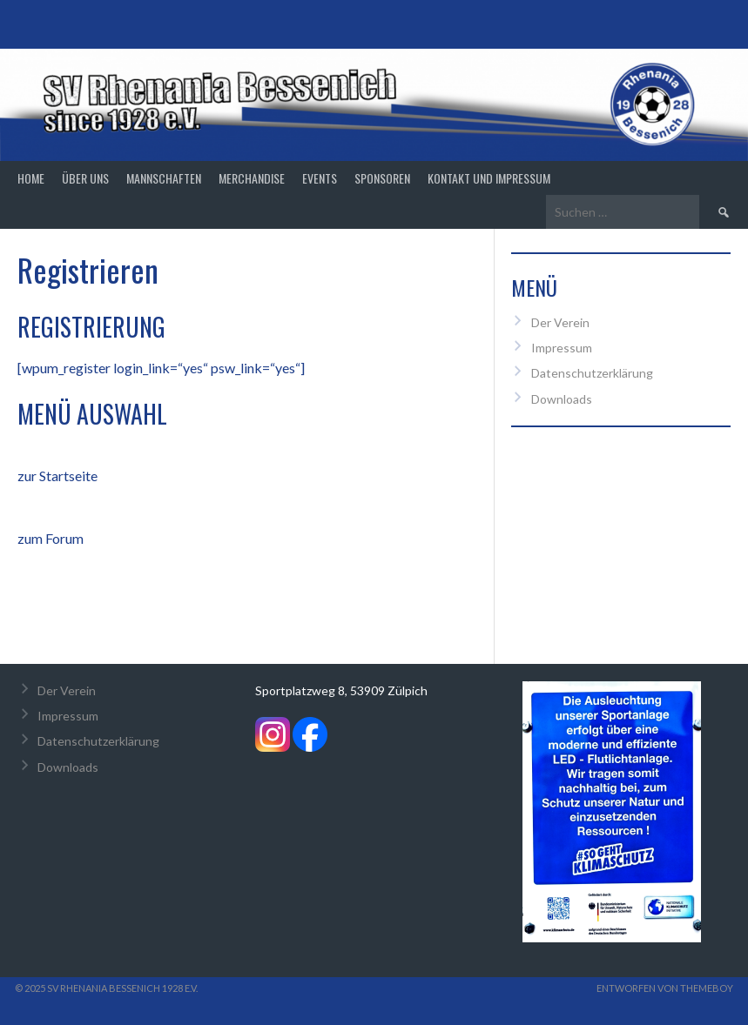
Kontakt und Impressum (489, 178)
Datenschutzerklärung (592, 372)
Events (319, 178)
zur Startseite (57, 475)
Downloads (561, 399)
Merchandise (252, 178)
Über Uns (85, 178)
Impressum (561, 347)
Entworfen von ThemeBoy (664, 988)
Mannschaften (163, 178)
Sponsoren (382, 178)
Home (30, 178)
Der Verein (560, 322)
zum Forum (50, 538)
